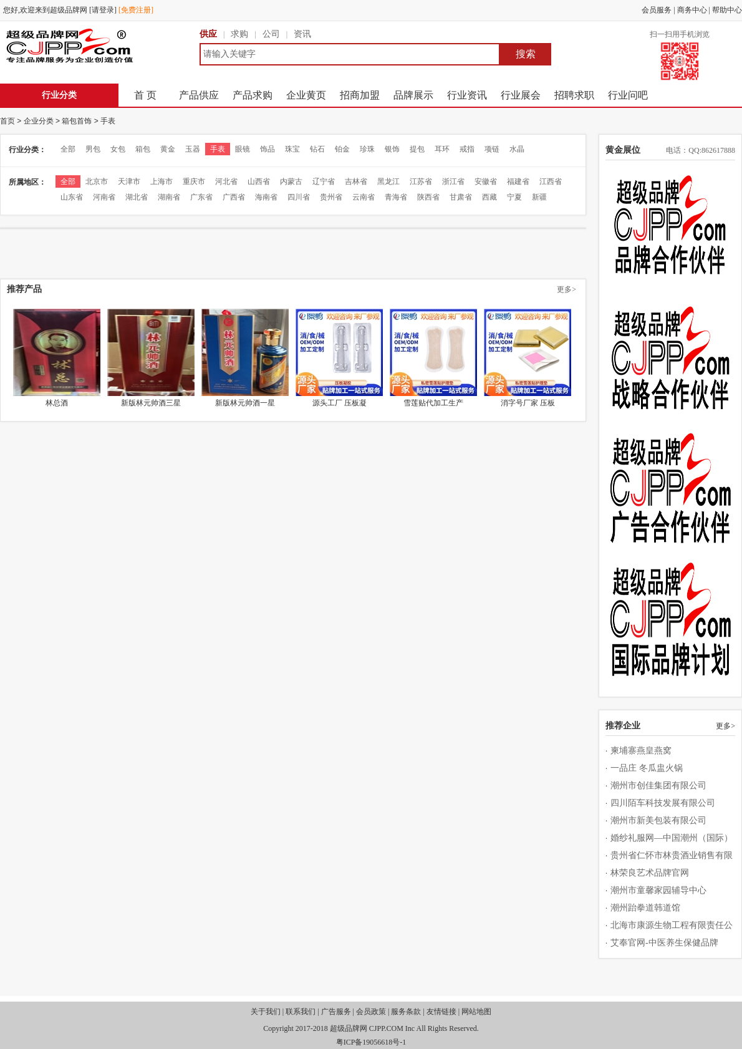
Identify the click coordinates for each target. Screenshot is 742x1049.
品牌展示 (413, 95)
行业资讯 (467, 95)
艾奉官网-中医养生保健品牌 (664, 942)
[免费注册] (135, 10)
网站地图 (476, 1011)
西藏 (489, 197)
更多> (566, 289)
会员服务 (657, 10)
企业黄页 (306, 95)
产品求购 (252, 95)
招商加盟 (360, 95)
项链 (491, 149)
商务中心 (692, 10)
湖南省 (169, 197)
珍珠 (367, 149)
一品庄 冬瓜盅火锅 (646, 768)
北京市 (96, 181)
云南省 (363, 197)
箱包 (142, 149)
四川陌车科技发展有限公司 (662, 803)
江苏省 (421, 181)
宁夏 (514, 197)
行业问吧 (628, 95)
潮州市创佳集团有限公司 (658, 785)
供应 (208, 34)
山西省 (259, 181)
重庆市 (194, 181)
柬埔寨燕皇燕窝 (641, 750)
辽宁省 (323, 181)
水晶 (516, 149)
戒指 (467, 149)
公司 (271, 34)
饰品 (267, 149)
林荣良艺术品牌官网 (649, 872)
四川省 (298, 197)
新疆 (539, 197)
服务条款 (406, 1011)
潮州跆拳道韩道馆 (645, 907)
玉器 (192, 149)
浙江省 (453, 181)
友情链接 (441, 1011)
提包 (417, 149)
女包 (117, 149)
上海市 (161, 181)
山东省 (71, 197)
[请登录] (103, 10)
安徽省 (486, 181)
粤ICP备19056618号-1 (371, 1042)
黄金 (167, 149)
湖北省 (136, 197)
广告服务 (336, 1011)
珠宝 (292, 149)
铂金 (342, 149)
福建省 (518, 181)
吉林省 (356, 181)
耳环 (442, 149)
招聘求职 (574, 95)
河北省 (226, 181)
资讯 (302, 34)
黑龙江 (388, 181)
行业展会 (521, 95)
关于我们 (266, 1011)
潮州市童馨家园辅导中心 (658, 890)
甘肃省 (461, 197)
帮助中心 (727, 10)
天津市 (129, 181)
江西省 (550, 181)
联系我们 (301, 1011)
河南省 (104, 197)
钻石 (317, 149)
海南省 (266, 197)
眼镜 (242, 149)
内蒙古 (291, 181)
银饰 (392, 149)
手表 (107, 121)
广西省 (234, 197)
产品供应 (199, 95)
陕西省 (428, 197)
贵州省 (331, 197)
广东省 (201, 197)
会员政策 (371, 1011)
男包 (92, 149)
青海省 (396, 197)
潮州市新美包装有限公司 (658, 820)
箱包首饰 (77, 121)
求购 (239, 34)
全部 (67, 149)
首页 (7, 121)
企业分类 (39, 121)
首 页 (145, 95)
